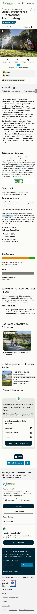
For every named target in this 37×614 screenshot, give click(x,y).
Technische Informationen (11, 91)
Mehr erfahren (18, 543)
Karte (20, 457)
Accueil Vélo (19, 414)
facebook (27, 500)
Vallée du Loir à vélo (14, 170)
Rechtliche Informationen (10, 597)
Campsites (9, 428)
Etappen (27, 27)
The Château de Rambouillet (21, 373)
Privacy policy (6, 606)
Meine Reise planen (15, 463)
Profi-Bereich (8, 521)
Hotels (7, 437)
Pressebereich (8, 517)
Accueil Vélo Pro (7, 589)
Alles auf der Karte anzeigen (13, 390)
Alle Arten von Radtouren (13, 9)
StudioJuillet (13, 610)
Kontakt (19, 506)
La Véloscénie (24, 167)
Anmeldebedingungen (11, 571)
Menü (29, 3)
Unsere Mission (18, 511)
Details (9, 27)
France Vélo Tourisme (26, 610)
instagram (11, 500)
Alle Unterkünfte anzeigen (18, 443)
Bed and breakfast (11, 433)
